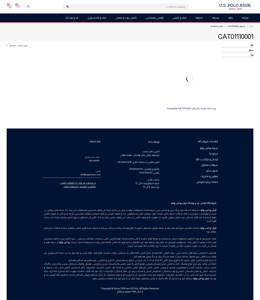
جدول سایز (212, 170)
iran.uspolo (94, 160)
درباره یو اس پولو (209, 148)
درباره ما (213, 153)
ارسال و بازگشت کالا (207, 159)
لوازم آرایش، (115, 238)
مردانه (125, 238)
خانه (251, 26)
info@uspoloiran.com (90, 174)
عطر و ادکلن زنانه (138, 238)
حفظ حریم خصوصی (207, 181)
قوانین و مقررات (209, 176)
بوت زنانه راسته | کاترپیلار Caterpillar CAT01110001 (191, 108)
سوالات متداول (209, 165)
